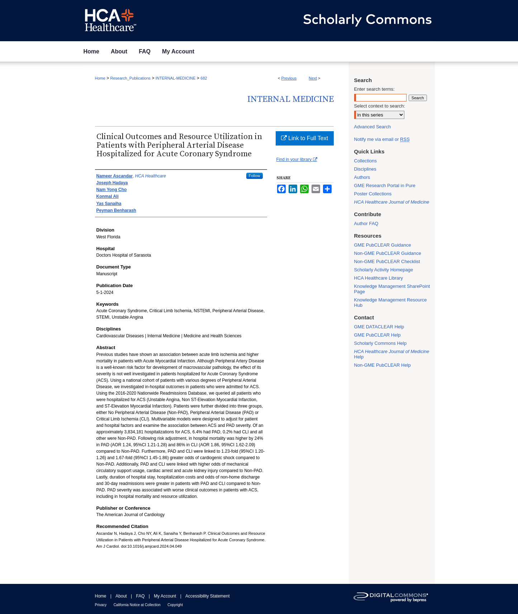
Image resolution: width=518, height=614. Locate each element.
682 (203, 78)
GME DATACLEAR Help (379, 326)
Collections (365, 160)
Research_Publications (130, 78)
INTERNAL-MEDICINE (176, 78)
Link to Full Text (304, 138)
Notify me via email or (382, 139)
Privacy (101, 605)
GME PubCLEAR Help (377, 335)
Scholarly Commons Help (380, 343)
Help (391, 354)
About (121, 596)
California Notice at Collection (137, 605)
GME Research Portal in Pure (384, 185)
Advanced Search (372, 126)
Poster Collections (373, 193)
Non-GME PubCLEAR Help (382, 365)
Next (313, 78)
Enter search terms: (374, 89)
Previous (289, 78)
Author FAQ (366, 223)
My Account (165, 596)
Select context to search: (379, 106)
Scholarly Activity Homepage (383, 269)
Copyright (175, 605)
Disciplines (365, 169)
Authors (362, 177)
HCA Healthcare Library (378, 278)
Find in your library (296, 159)
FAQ (140, 596)
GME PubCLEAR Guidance (382, 245)
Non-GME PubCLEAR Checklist (387, 261)
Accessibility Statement (207, 596)
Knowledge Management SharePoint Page (392, 289)
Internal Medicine (290, 99)
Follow (254, 175)
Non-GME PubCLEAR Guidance (387, 253)
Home (100, 78)
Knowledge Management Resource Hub (390, 302)
